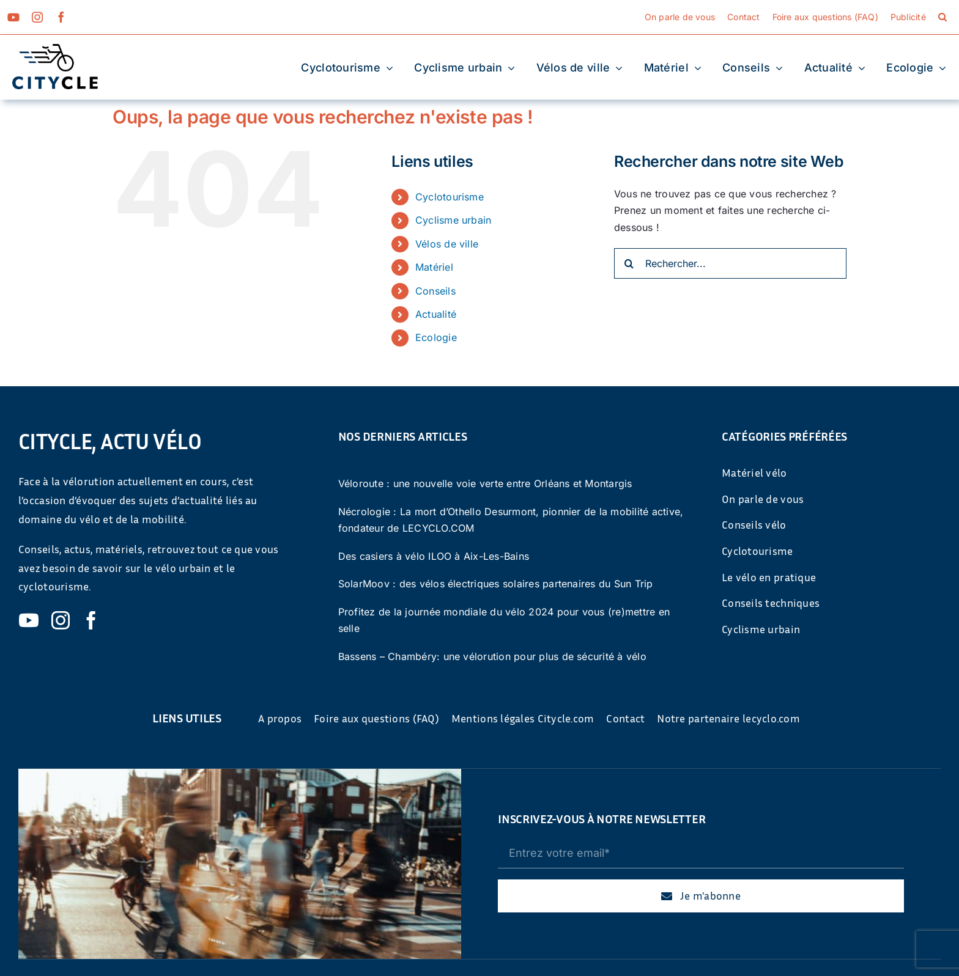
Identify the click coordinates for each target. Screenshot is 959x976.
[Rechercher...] (730, 263)
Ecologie (436, 337)
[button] (942, 17)
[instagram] (37, 17)
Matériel (434, 267)
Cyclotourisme (449, 197)
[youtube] (13, 17)
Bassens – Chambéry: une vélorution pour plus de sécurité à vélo (492, 656)
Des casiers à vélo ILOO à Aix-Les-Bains (433, 556)
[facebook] (61, 17)
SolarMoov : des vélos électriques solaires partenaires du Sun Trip (495, 584)
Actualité (435, 314)
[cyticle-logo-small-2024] (55, 49)
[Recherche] (629, 263)
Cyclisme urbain (453, 220)
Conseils (435, 291)
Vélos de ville (446, 244)
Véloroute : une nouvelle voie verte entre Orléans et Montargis (485, 483)
